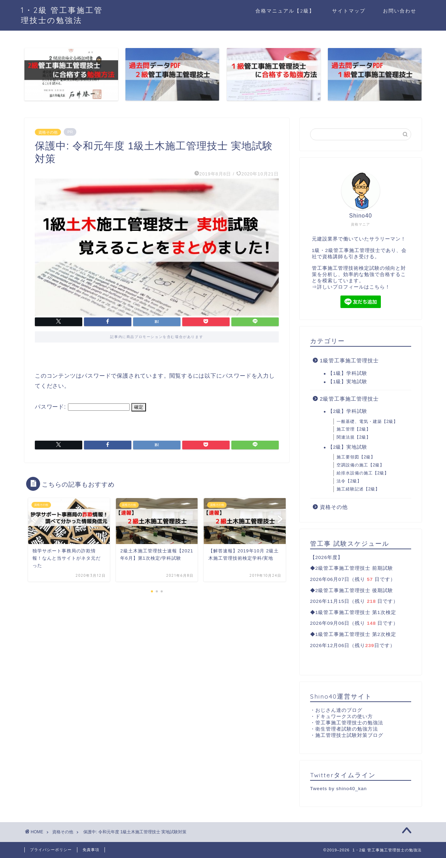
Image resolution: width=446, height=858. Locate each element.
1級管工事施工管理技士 (349, 360)
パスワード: (82, 407)
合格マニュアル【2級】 (285, 11)
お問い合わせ (399, 11)
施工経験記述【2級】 (358, 489)
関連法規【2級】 (354, 437)
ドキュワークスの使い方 (344, 716)
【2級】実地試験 (348, 447)
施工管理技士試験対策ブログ (349, 735)
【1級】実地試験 (348, 381)
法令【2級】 (349, 481)
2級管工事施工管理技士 (349, 399)
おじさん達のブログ (338, 710)
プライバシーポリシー (51, 850)
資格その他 (47, 132)
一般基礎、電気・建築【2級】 (367, 421)
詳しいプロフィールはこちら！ (353, 287)
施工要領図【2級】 (356, 457)
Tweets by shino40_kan (338, 788)
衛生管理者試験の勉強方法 (346, 729)
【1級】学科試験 (348, 373)
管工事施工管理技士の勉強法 (349, 722)
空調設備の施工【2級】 (361, 465)
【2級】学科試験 (348, 411)
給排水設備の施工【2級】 (363, 473)
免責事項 (91, 850)
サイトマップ (349, 11)
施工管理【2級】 (354, 429)
